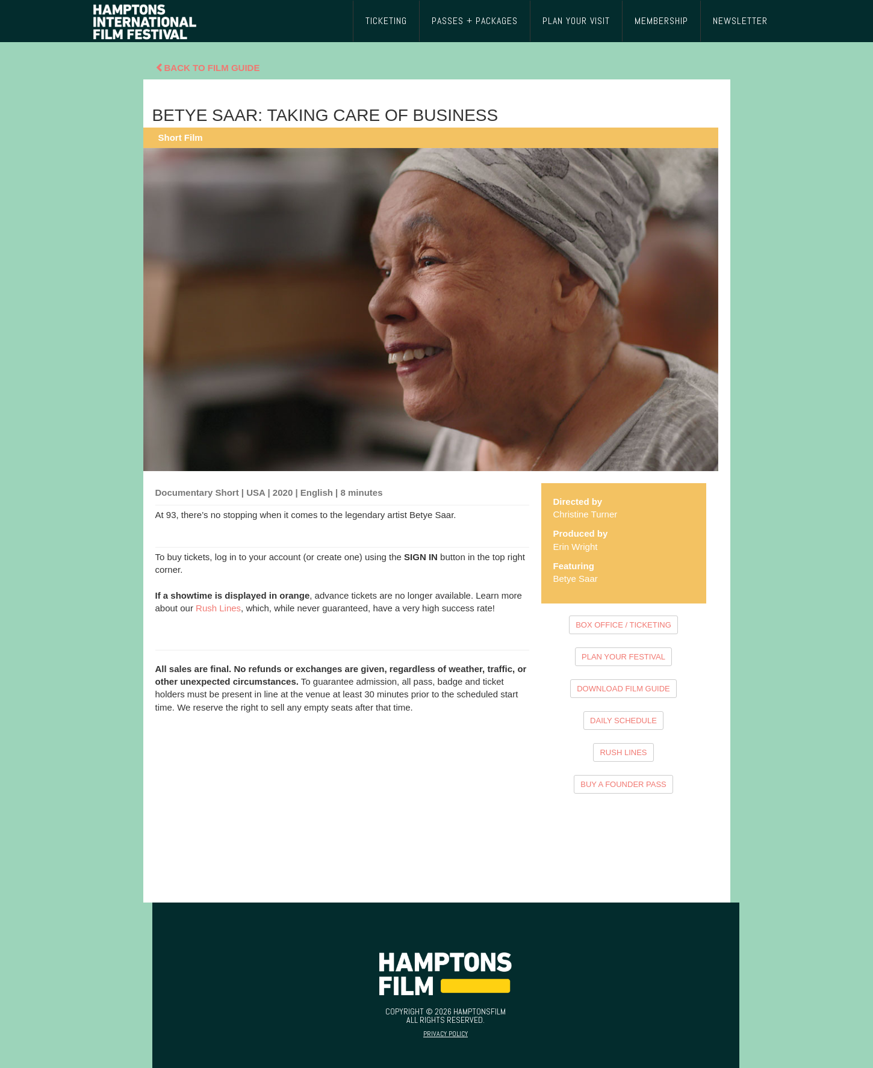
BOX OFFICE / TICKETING (623, 624)
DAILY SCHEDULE (623, 720)
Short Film (180, 137)
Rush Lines (218, 608)
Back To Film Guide (207, 68)
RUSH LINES (623, 752)
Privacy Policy (445, 1034)
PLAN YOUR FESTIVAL (623, 656)
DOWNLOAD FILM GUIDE (623, 688)
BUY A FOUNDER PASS (623, 784)
